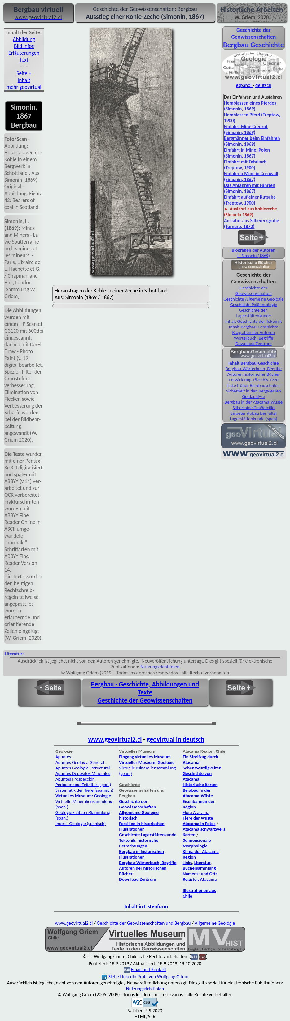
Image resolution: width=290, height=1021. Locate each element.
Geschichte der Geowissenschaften (253, 290)
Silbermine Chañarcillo (254, 407)
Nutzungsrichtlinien (159, 667)
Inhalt (24, 80)
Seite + (23, 73)
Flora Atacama (196, 812)
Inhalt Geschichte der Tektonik (253, 321)
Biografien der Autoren (253, 250)
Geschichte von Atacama (197, 776)
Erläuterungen (23, 53)
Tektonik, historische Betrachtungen (138, 843)
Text (24, 59)
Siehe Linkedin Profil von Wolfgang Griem (145, 977)
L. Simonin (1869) (253, 255)
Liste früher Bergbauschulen (253, 385)
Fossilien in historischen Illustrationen (141, 826)
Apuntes (63, 756)
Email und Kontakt (148, 969)
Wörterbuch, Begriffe (253, 338)
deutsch (263, 85)
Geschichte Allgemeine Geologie (253, 299)
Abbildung (24, 39)
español (244, 85)
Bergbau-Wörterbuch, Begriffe (254, 368)
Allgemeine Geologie (215, 923)
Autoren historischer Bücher (253, 374)
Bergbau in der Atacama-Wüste (254, 402)
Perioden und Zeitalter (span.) (83, 784)
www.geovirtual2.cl (115, 739)
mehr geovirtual (24, 87)
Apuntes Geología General (79, 762)
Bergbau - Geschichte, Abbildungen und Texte (145, 688)
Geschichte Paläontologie (253, 304)
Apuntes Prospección (74, 779)
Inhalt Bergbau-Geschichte (253, 327)
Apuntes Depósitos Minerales (82, 773)
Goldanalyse (253, 396)
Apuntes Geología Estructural (82, 768)
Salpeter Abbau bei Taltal (254, 413)
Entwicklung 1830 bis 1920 (254, 380)
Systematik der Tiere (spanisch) (84, 790)
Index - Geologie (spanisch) (80, 823)
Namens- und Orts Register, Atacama (200, 876)
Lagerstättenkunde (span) (253, 419)
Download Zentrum (253, 343)
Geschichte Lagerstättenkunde (147, 834)
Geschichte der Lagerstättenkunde (253, 312)
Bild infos (24, 46)
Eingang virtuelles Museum (145, 756)
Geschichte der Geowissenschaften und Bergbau (144, 923)
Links (187, 862)
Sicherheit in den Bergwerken (253, 391)
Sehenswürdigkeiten (202, 768)
